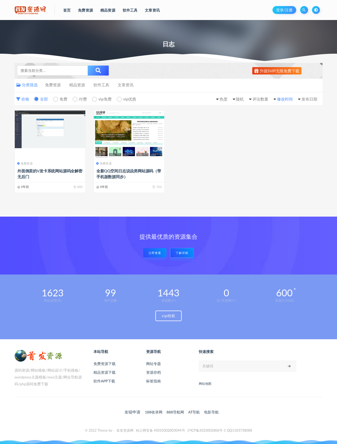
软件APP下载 (104, 381)
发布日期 (309, 99)
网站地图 (205, 384)
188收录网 (153, 412)
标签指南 (153, 381)
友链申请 (132, 412)
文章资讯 (125, 84)
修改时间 (285, 99)
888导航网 (175, 412)
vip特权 (168, 315)
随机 (240, 99)
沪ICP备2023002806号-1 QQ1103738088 (219, 430)
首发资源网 (124, 430)
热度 (223, 99)
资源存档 (153, 372)
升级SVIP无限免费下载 (276, 70)
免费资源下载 (104, 363)
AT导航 (194, 412)
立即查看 (154, 253)
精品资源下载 (104, 372)
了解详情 (182, 253)
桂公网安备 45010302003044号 (160, 430)
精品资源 (77, 84)
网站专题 (153, 363)
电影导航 (211, 412)
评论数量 (260, 99)
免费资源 (53, 84)
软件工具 (101, 84)
